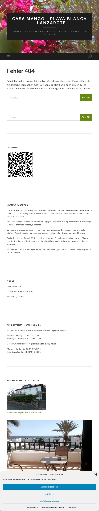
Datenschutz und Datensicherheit (53, 508)
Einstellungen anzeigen (49, 501)
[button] (95, 474)
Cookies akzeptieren (49, 487)
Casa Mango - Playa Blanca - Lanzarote (49, 20)
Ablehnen (49, 494)
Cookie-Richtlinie (32, 508)
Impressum (72, 508)
